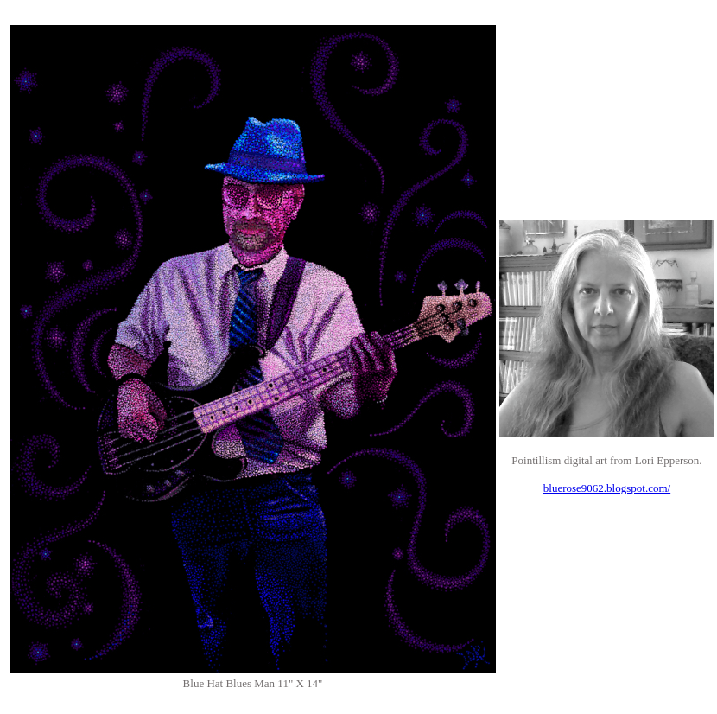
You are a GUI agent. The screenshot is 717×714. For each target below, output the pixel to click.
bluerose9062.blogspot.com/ (606, 487)
